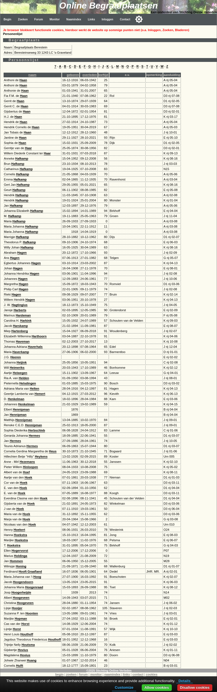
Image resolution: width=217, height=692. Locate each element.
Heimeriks (17, 367)
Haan (23, 80)
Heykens (41, 456)
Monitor (55, 19)
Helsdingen (27, 383)
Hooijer (17, 608)
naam (32, 74)
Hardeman (23, 315)
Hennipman (21, 409)
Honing (21, 566)
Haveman (23, 341)
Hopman (21, 618)
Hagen (22, 252)
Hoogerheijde (21, 592)
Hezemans (27, 461)
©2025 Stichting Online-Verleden (109, 670)
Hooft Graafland (30, 571)
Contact (125, 19)
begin (59, 674)
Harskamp (20, 325)
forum (83, 674)
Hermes (34, 435)
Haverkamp (20, 352)
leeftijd (103, 74)
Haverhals (35, 346)
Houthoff (26, 634)
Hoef (26, 472)
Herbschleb (36, 430)
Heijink (22, 362)
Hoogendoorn (23, 582)
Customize (124, 687)
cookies (151, 674)
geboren (73, 74)
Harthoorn (39, 336)
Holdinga (20, 555)
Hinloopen (30, 467)
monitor (96, 674)
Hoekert (19, 529)
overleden (89, 74)
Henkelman (16, 399)
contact (137, 674)
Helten (34, 388)
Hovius (23, 650)
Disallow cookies (195, 687)
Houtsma (28, 644)
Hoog (37, 576)
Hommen (16, 561)
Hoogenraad (34, 587)
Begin (7, 19)
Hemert (39, 393)
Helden (24, 378)
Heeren (15, 357)
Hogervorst (20, 550)
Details (184, 681)
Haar (28, 148)
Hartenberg (19, 331)
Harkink (25, 320)
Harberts (20, 310)
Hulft (19, 665)
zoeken (71, 674)
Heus (53, 451)
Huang (31, 660)
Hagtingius (20, 305)
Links (91, 19)
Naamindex (73, 19)
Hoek (28, 477)
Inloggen (107, 19)
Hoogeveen (21, 597)
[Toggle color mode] (138, 19)
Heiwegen (20, 372)
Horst (25, 623)
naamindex (112, 674)
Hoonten (31, 613)
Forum (38, 19)
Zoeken (23, 19)
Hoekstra (20, 535)
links (126, 674)
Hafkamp (21, 158)
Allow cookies (156, 687)
